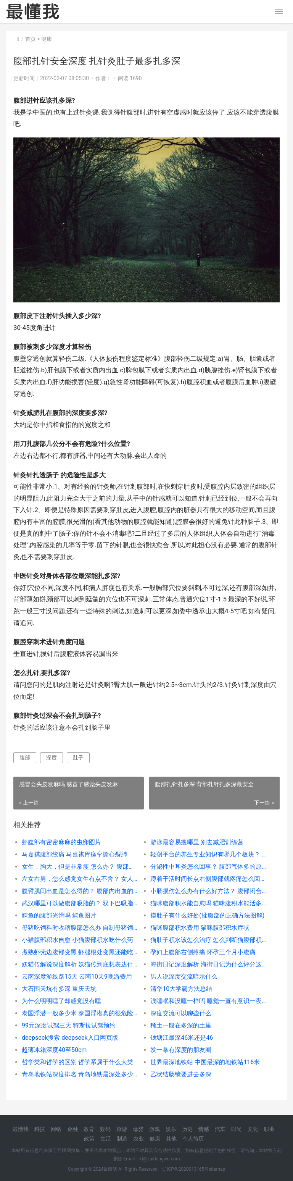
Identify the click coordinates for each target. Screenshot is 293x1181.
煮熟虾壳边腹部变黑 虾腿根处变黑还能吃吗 (80, 952)
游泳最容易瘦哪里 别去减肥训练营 (196, 842)
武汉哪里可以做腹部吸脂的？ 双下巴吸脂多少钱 (80, 903)
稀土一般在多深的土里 (180, 1025)
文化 (253, 1129)
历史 (187, 1129)
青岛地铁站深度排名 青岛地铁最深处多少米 (80, 1074)
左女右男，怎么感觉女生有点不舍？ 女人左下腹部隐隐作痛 (80, 878)
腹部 (24, 757)
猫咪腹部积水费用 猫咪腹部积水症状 (200, 927)
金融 (72, 1129)
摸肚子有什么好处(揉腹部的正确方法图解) (207, 915)
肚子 (78, 757)
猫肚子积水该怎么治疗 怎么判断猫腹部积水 (208, 940)
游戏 (154, 1129)
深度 (51, 757)
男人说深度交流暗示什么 (183, 976)
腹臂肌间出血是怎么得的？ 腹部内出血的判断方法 (80, 891)
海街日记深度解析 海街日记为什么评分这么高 (208, 964)
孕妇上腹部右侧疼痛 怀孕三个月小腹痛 (203, 952)
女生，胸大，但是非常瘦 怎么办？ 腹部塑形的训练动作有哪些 (80, 866)
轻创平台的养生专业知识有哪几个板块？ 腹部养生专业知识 (208, 854)
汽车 (220, 1129)
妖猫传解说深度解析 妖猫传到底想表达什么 (80, 964)
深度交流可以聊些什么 (180, 1013)
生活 (105, 1139)
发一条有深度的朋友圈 (180, 1049)
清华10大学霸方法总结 (181, 988)
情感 (203, 1129)
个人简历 (193, 1139)
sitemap (217, 1169)
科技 (39, 1129)
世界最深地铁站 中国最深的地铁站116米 (205, 1062)
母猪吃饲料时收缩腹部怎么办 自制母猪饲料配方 (80, 927)
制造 (122, 1139)
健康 (46, 39)
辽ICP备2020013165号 (185, 1169)
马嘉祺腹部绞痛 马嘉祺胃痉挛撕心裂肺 (74, 854)
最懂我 (21, 1129)
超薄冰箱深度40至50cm (54, 1049)
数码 (105, 1129)
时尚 (236, 1129)
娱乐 (171, 1129)
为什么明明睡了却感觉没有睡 (61, 1001)
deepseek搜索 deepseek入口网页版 (70, 1037)
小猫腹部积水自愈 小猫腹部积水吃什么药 (77, 940)
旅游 (121, 1129)
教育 (89, 1129)
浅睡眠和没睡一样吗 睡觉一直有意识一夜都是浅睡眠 (208, 1001)
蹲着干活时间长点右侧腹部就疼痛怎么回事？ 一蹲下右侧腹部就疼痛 (208, 878)
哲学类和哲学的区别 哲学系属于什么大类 (77, 1062)
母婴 (138, 1129)
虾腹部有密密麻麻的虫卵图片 (61, 842)
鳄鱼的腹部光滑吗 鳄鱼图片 (59, 915)
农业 (138, 1139)
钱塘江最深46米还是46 (181, 1037)
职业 (269, 1129)
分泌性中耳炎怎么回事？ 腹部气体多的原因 (208, 866)
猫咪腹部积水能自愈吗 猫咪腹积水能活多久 (208, 903)
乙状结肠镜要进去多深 (180, 1074)
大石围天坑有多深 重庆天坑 (59, 988)
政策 (89, 1139)
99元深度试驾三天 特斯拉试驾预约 (69, 1025)
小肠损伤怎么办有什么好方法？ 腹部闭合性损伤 (208, 891)
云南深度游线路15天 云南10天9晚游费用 (77, 976)
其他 (171, 1139)
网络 (56, 1129)
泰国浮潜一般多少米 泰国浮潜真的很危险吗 (80, 1013)
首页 (30, 39)
